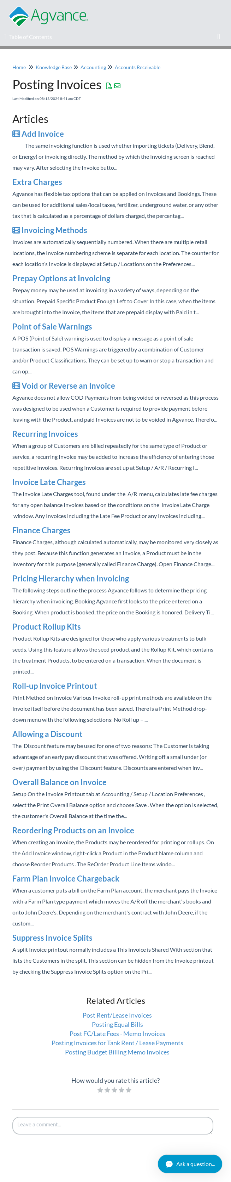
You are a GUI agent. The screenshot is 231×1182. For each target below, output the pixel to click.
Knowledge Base (54, 67)
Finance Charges (41, 530)
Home (19, 67)
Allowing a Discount (47, 734)
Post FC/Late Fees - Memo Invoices (117, 1033)
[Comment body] (112, 1126)
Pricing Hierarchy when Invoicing (70, 578)
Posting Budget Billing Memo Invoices (117, 1052)
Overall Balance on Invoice (59, 782)
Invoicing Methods (49, 230)
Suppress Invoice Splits (52, 937)
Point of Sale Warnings (52, 326)
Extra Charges (37, 182)
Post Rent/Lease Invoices (117, 1015)
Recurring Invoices (45, 434)
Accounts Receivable (137, 67)
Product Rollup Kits (46, 626)
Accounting (93, 67)
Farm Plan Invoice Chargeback (65, 878)
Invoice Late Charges (49, 482)
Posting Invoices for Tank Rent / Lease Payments (117, 1043)
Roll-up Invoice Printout (54, 686)
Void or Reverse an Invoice (63, 385)
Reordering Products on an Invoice (73, 830)
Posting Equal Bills (117, 1024)
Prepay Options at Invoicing (61, 278)
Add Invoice (38, 134)
